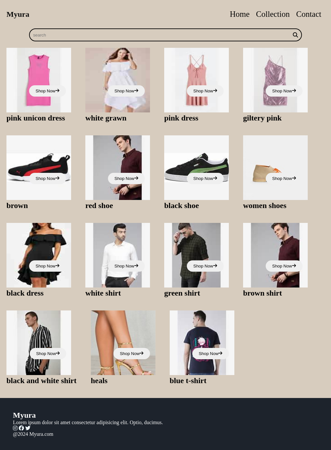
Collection (273, 14)
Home (240, 14)
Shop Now (47, 91)
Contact (308, 14)
